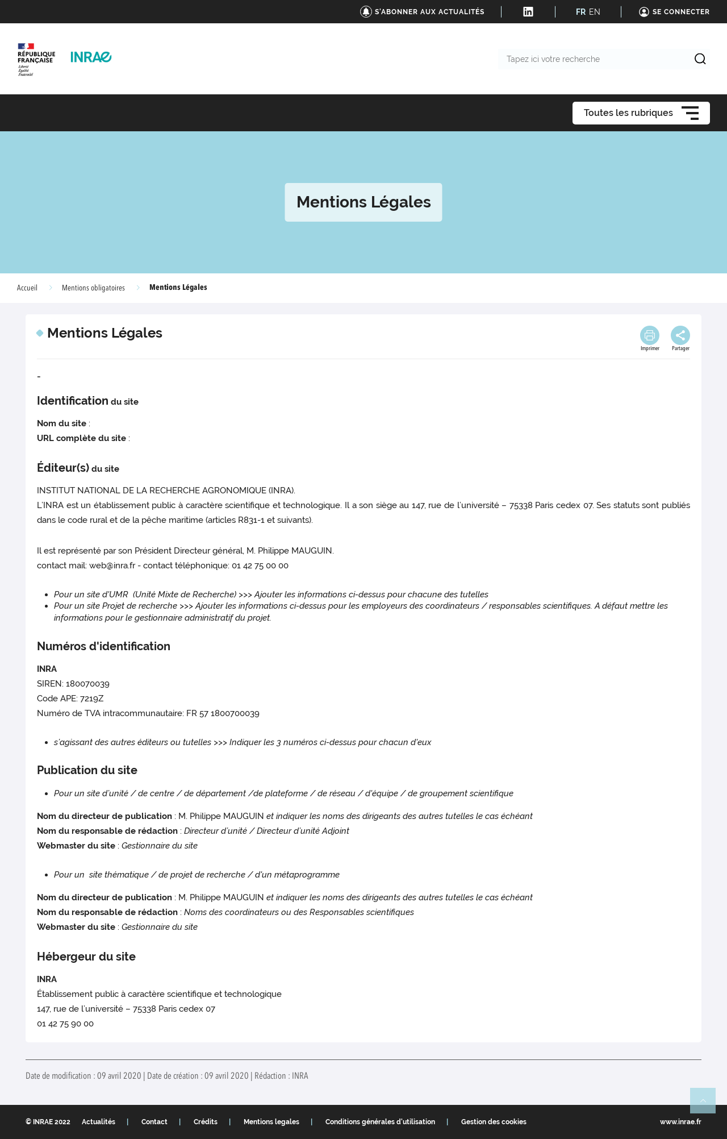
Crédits (206, 1122)
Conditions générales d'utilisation (380, 1122)
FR (581, 11)
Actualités (98, 1122)
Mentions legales (271, 1122)
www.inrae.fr (680, 1122)
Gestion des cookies (494, 1122)
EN (594, 11)
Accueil (27, 288)
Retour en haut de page (708, 1105)
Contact (154, 1122)
